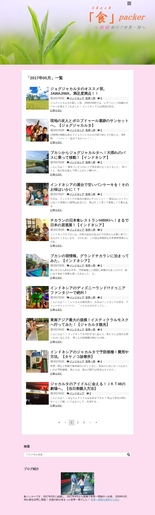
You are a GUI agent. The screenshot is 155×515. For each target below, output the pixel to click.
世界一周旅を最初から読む (105, 499)
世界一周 (90, 98)
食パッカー (37, 4)
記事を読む (56, 110)
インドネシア (77, 98)
